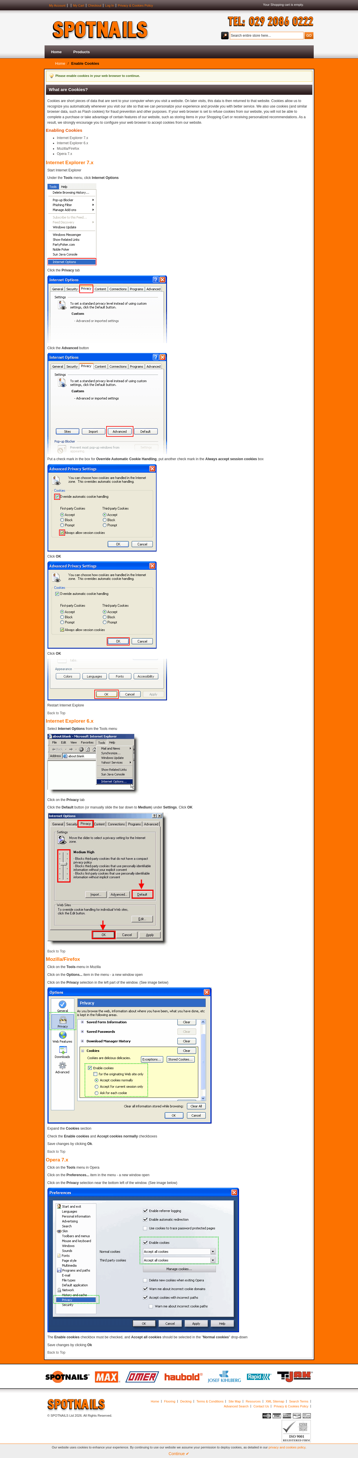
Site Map (234, 1401)
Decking (186, 1401)
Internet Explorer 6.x (72, 143)
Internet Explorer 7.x (72, 138)
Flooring (169, 1401)
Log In (109, 5)
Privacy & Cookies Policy (135, 5)
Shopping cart (280, 4)
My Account (57, 5)
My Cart (78, 5)
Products (81, 52)
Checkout (94, 5)
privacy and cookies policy (287, 1447)
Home (56, 52)
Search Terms (298, 1401)
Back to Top (56, 713)
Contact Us (261, 1406)
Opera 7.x (64, 154)
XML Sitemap (275, 1401)
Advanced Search (236, 1406)
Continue (179, 1453)
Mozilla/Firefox (68, 149)
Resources (253, 1401)
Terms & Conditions (210, 1401)
